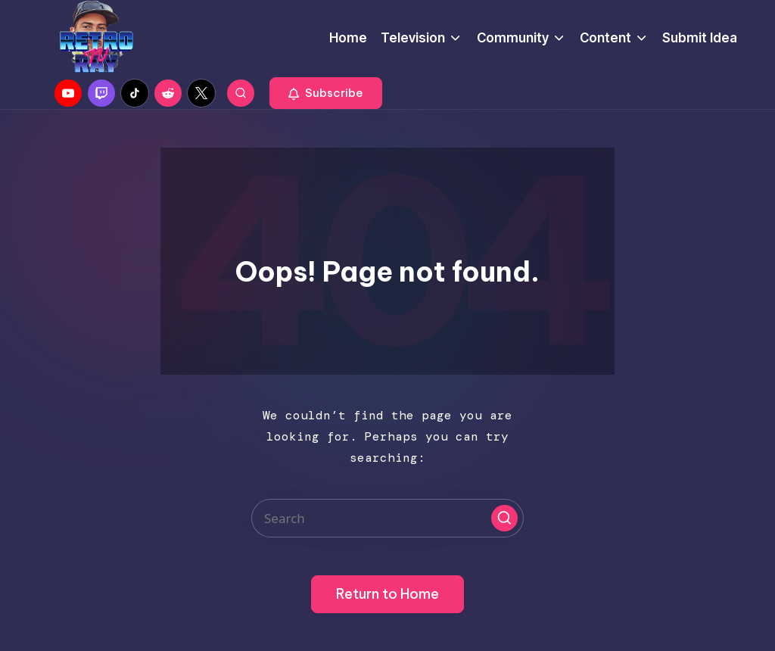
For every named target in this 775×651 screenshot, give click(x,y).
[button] (325, 93)
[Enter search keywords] (387, 518)
